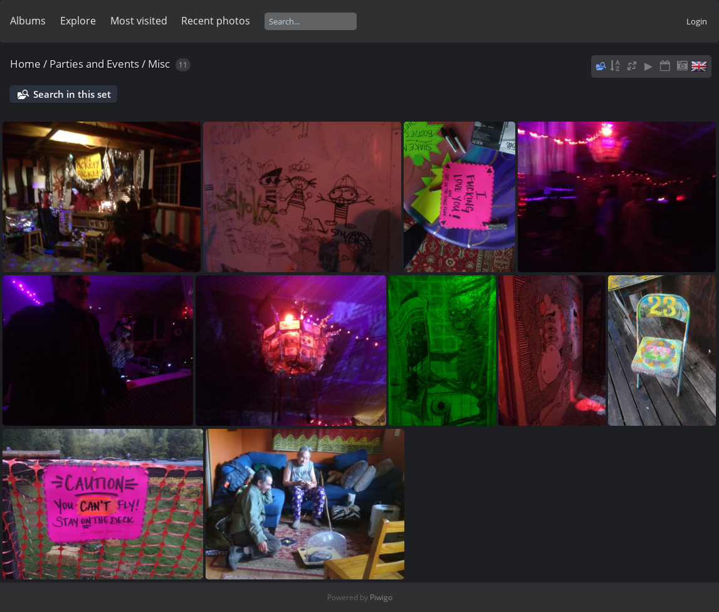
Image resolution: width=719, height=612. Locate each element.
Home (25, 63)
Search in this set (72, 94)
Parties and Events (94, 63)
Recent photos (215, 21)
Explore (78, 21)
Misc (159, 63)
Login (696, 21)
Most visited (138, 21)
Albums (28, 21)
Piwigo (381, 597)
